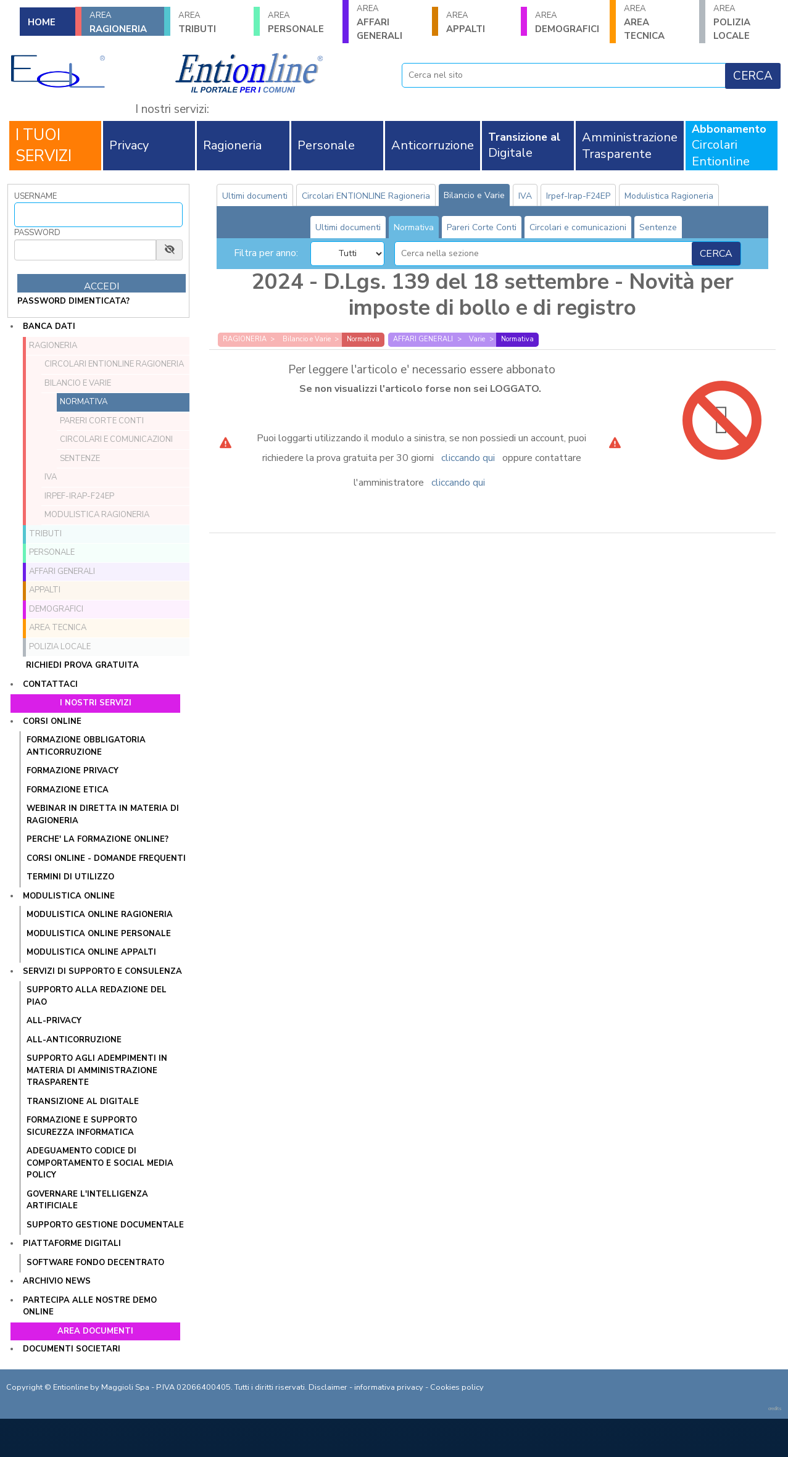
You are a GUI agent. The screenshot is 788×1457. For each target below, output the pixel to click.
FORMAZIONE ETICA (68, 789)
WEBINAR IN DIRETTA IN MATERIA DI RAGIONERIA (103, 814)
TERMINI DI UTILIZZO (70, 876)
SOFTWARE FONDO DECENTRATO (95, 1262)
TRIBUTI (211, 22)
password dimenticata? (73, 301)
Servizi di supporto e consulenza (102, 971)
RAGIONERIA (122, 22)
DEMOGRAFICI (568, 22)
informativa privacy (388, 1387)
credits (775, 1408)
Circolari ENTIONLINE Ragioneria (114, 364)
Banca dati (49, 326)
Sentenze (80, 458)
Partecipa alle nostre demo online (90, 1306)
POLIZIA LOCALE (746, 22)
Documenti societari (71, 1349)
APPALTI (479, 22)
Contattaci (50, 684)
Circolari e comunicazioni (116, 439)
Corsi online (52, 721)
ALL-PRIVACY (54, 1020)
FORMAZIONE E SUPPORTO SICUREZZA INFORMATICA (82, 1126)
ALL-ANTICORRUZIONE (74, 1039)
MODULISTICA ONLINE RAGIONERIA (100, 914)
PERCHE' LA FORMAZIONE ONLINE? (97, 839)
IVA (50, 477)
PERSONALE (301, 22)
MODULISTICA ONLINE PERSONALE (99, 933)
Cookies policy (457, 1387)
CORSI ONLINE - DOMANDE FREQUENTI (106, 858)
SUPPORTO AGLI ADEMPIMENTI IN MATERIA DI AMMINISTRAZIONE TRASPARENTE (97, 1070)
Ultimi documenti (255, 196)
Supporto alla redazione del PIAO (97, 996)
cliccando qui (468, 458)
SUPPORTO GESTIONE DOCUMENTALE (105, 1225)
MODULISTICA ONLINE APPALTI (91, 952)
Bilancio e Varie (77, 383)
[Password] (85, 249)
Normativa (83, 401)
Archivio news (57, 1281)
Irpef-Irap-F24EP (79, 496)
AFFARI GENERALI (390, 22)
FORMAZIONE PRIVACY (72, 770)
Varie (477, 339)
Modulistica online (69, 896)
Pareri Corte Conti (102, 420)
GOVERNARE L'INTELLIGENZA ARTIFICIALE (87, 1200)
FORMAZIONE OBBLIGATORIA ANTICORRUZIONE (86, 746)
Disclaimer (328, 1387)
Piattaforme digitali (72, 1243)
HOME (42, 22)
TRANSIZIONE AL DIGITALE (83, 1101)
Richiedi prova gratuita (82, 665)
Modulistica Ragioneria (96, 514)
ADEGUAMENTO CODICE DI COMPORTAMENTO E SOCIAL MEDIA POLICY (100, 1163)
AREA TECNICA (657, 22)
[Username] (98, 214)
